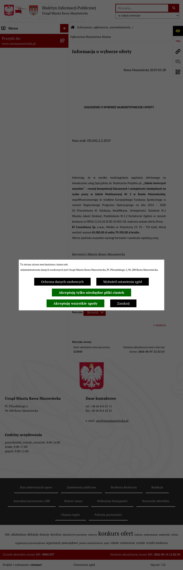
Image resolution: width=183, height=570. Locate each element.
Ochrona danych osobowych (62, 281)
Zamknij (123, 303)
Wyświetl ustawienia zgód (122, 281)
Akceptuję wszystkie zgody (75, 303)
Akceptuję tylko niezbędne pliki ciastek (91, 292)
